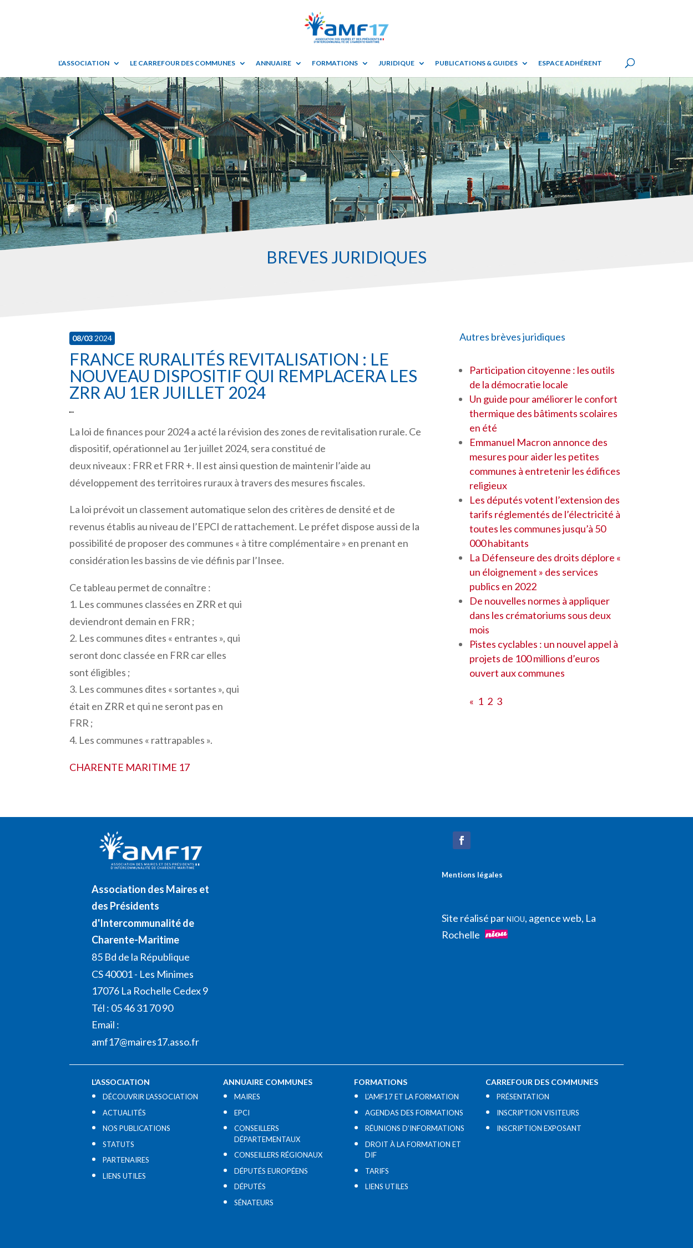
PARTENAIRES (126, 1159)
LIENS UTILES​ (124, 1175)
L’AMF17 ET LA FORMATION (412, 1096)
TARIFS (377, 1170)
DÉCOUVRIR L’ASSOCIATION (150, 1096)
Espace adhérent (570, 63)
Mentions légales (472, 874)
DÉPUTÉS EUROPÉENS (271, 1170)
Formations (335, 63)
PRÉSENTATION (523, 1096)
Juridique (396, 63)
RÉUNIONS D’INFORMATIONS (414, 1128)
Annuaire (273, 63)
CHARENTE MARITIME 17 (129, 767)
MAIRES (247, 1096)
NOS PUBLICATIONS (136, 1128)
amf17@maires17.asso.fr (145, 1042)
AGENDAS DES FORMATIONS (414, 1112)
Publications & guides (476, 63)
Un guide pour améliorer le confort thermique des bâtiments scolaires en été (543, 413)
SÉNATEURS (254, 1202)
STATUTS (118, 1144)
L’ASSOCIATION (83, 63)
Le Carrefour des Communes (182, 63)
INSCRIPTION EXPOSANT (539, 1128)
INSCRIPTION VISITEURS (538, 1112)
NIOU (516, 919)
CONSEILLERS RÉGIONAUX (278, 1154)
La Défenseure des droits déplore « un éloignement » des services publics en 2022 (545, 571)
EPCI (242, 1112)
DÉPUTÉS (250, 1186)
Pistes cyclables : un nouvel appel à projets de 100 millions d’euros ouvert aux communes (543, 658)
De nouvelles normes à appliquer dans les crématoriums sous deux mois (540, 615)
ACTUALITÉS (124, 1112)
